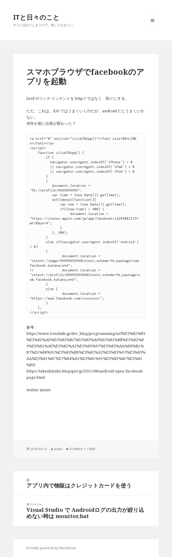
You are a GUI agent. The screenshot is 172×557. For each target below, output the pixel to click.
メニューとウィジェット (152, 26)
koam (58, 449)
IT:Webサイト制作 (83, 449)
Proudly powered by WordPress (51, 548)
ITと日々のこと (36, 17)
